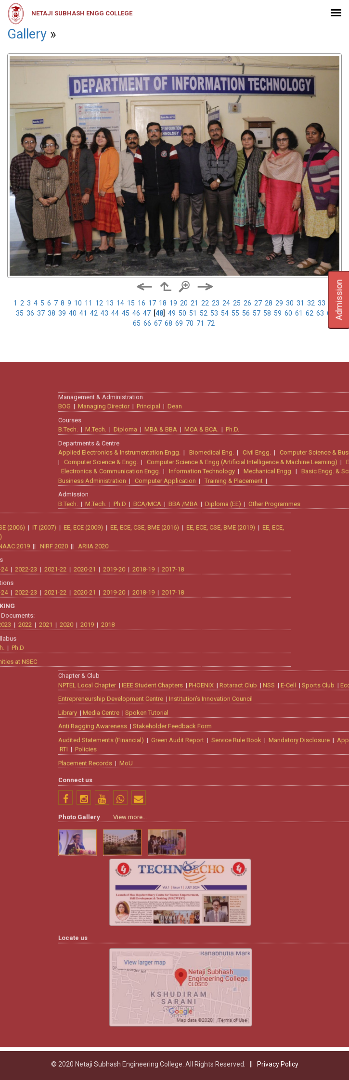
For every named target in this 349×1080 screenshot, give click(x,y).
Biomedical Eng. (312, 695)
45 (125, 313)
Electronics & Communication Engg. (211, 714)
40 (73, 313)
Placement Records (186, 1006)
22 (205, 303)
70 (190, 323)
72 (211, 323)
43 (104, 313)
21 (194, 303)
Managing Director (205, 649)
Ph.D (221, 746)
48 (159, 313)
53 (214, 313)
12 (99, 303)
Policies (187, 992)
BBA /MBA (284, 746)
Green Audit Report (278, 983)
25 (237, 303)
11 (88, 303)
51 (193, 313)
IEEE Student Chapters (253, 928)
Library (168, 955)
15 (131, 303)
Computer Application (266, 723)
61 (299, 313)
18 (163, 303)
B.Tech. (169, 672)
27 (258, 303)
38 (51, 313)
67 (158, 323)
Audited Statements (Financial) (202, 983)
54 (225, 313)
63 (320, 313)
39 (62, 313)
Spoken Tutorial (248, 955)
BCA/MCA (248, 746)
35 (20, 313)
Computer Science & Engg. (202, 705)
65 (137, 323)
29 (279, 303)
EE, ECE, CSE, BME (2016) (43, 770)
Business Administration (193, 723)
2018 (6, 868)
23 (216, 303)
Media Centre (202, 955)
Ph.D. (333, 672)
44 (115, 313)
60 (288, 313)
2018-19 (42, 812)
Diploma (226, 672)
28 (268, 303)
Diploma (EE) (324, 746)
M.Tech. (196, 672)
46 (136, 313)
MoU (227, 1006)
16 (141, 303)
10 (78, 303)
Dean (276, 649)
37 (41, 313)
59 (278, 313)
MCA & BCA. (302, 672)
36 (30, 313)
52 (203, 313)
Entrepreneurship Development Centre (211, 942)
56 (246, 313)
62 (309, 313)
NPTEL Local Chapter (188, 928)
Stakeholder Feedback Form (273, 969)
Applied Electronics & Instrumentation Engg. (220, 695)
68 (168, 323)
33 (321, 303)
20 (184, 303)
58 (267, 313)
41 (83, 313)
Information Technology (303, 714)
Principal (249, 649)
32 (311, 303)
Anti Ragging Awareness (193, 969)
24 (226, 303)
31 (300, 303)
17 (152, 303)
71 (200, 323)
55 (235, 313)
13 (110, 303)
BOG (165, 649)
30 (290, 303)
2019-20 (13, 812)
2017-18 (72, 812)
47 (147, 313)
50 (182, 313)
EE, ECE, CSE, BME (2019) (119, 770)
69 (179, 323)
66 (147, 323)
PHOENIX (302, 928)
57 (256, 313)
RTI (165, 992)
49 (172, 313)
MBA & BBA (262, 672)
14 (120, 303)
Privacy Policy (277, 1064)
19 (173, 303)
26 (247, 303)
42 (94, 313)
